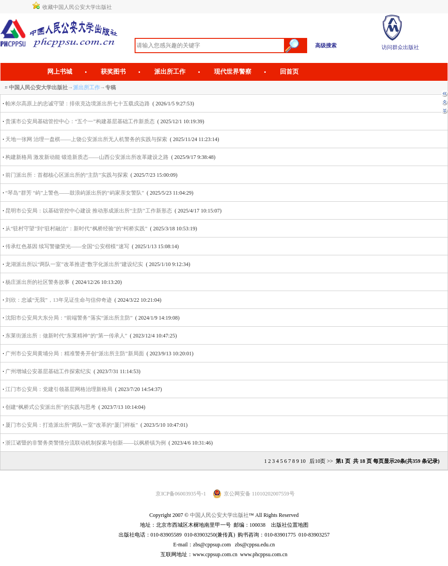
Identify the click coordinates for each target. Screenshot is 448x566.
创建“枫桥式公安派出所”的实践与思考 (50, 407)
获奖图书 (113, 71)
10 (302, 461)
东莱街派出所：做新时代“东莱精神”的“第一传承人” (66, 336)
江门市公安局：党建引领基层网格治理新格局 (58, 389)
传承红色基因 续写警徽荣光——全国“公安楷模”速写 (67, 246)
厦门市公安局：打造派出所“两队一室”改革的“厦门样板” (71, 425)
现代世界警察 (232, 71)
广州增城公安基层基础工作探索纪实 (48, 371)
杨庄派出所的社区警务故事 (37, 282)
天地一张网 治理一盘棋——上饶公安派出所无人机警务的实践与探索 (87, 139)
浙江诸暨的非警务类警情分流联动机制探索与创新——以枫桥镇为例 (85, 443)
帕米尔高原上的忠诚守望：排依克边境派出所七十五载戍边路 (77, 103)
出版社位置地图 (289, 525)
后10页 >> (320, 461)
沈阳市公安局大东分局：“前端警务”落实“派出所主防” (68, 318)
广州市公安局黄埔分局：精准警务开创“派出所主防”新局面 (74, 353)
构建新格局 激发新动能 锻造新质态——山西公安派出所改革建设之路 (87, 157)
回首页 (289, 71)
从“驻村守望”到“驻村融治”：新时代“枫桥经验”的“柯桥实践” (76, 228)
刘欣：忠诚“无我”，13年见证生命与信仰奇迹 (58, 300)
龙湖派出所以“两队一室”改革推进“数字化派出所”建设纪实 (74, 264)
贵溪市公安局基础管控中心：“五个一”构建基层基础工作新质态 (80, 121)
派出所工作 (169, 71)
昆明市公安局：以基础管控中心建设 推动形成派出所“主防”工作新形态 (88, 211)
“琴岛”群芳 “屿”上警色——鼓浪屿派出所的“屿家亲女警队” (74, 193)
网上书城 (59, 71)
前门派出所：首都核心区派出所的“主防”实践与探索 (66, 175)
